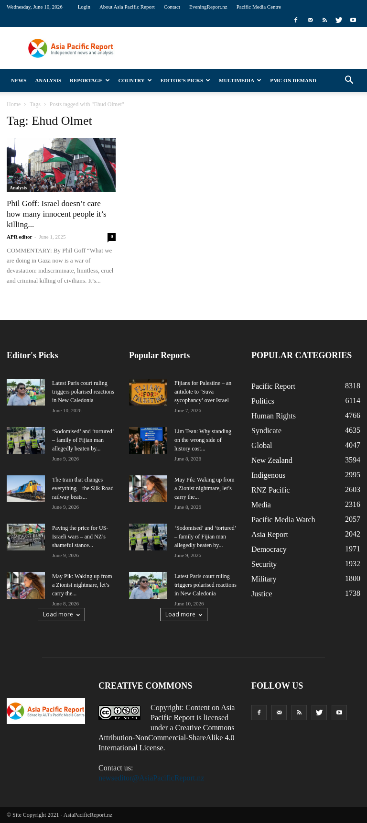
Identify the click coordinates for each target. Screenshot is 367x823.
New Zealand (271, 460)
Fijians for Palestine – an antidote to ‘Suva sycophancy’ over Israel (202, 392)
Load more (61, 614)
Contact (172, 7)
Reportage (89, 80)
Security (264, 564)
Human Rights (273, 416)
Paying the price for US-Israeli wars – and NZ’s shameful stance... (80, 537)
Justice (261, 594)
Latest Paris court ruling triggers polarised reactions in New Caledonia (83, 392)
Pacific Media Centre (259, 7)
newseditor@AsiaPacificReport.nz (151, 778)
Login (84, 7)
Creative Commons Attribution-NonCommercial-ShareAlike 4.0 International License (166, 738)
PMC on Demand (293, 80)
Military (263, 579)
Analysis (48, 80)
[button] (348, 80)
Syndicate (266, 431)
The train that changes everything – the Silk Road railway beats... (83, 488)
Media (261, 505)
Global (261, 445)
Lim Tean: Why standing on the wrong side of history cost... (202, 440)
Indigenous (268, 475)
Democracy (269, 549)
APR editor (19, 237)
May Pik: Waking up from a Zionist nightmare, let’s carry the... (82, 585)
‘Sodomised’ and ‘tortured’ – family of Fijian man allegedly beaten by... (83, 440)
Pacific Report (273, 386)
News (18, 80)
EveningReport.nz (208, 7)
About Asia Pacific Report (127, 7)
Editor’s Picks (185, 80)
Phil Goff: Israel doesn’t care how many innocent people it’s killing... (57, 214)
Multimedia (240, 80)
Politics (262, 401)
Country (135, 80)
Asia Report (269, 534)
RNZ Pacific (270, 490)
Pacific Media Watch (283, 520)
